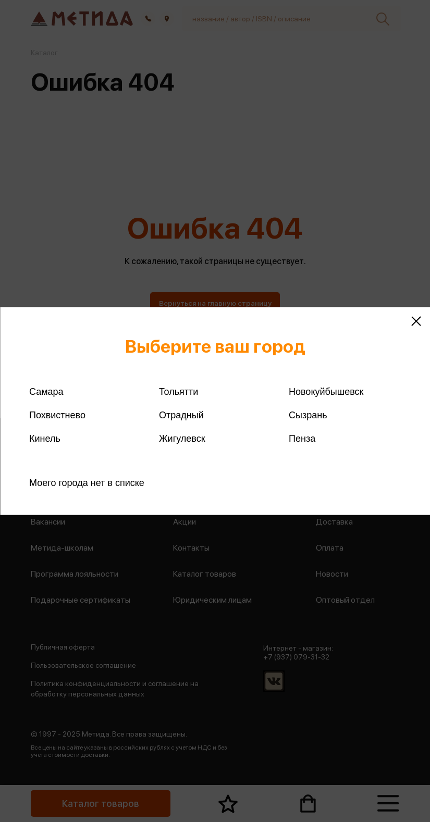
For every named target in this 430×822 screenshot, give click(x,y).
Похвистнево (57, 415)
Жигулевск (182, 438)
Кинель (44, 438)
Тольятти (178, 392)
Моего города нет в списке (86, 483)
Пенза (302, 438)
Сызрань (308, 415)
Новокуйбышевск (326, 392)
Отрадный (181, 415)
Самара (46, 392)
